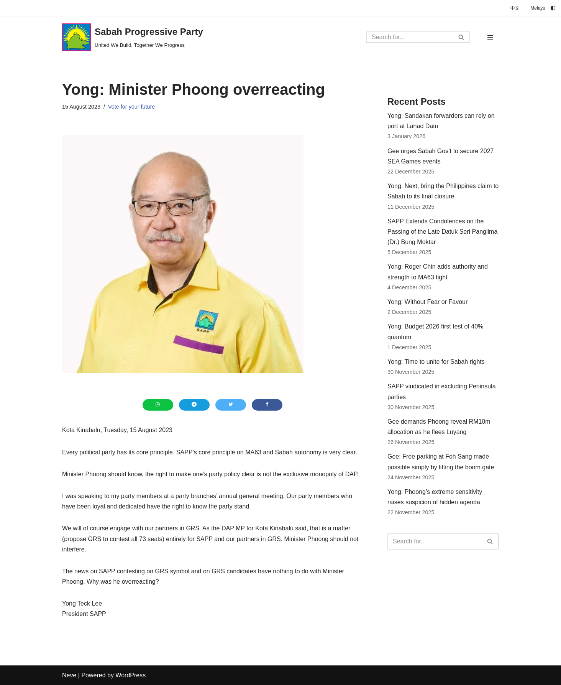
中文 (515, 8)
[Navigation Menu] (490, 37)
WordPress (130, 675)
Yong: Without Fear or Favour (427, 302)
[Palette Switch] (553, 8)
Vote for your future (131, 107)
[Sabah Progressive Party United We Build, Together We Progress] (132, 37)
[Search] (409, 37)
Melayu (537, 8)
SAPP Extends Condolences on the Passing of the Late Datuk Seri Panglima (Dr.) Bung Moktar (442, 231)
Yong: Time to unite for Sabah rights (436, 361)
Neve (69, 675)
